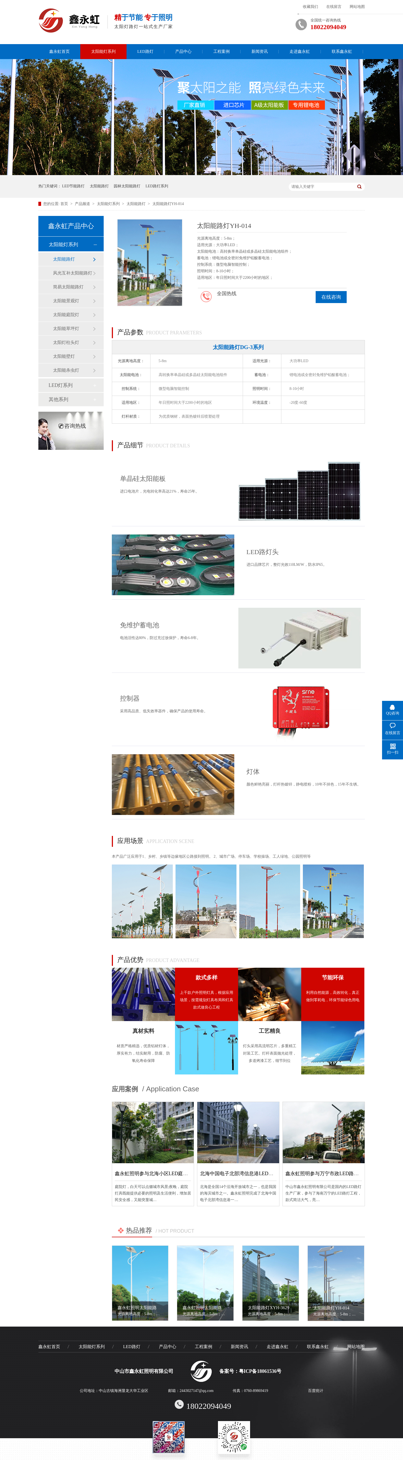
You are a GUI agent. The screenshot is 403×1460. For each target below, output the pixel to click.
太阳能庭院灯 (66, 314)
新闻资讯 (259, 51)
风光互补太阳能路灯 (72, 273)
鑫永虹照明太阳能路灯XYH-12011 (215, 1307)
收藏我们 (310, 7)
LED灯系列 (61, 385)
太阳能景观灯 (66, 300)
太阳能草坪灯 (66, 328)
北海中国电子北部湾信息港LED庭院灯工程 (246, 1173)
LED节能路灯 (73, 186)
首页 (64, 204)
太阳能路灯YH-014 (168, 204)
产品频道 (83, 204)
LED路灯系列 (157, 186)
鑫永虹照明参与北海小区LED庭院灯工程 (159, 1173)
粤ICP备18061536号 (260, 1371)
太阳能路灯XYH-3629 (268, 1307)
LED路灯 (145, 51)
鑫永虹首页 (59, 51)
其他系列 (58, 399)
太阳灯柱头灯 (66, 342)
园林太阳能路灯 (127, 186)
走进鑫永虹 (300, 51)
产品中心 (183, 51)
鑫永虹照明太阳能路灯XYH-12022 (150, 1307)
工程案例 (221, 51)
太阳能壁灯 (64, 356)
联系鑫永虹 (342, 51)
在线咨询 (331, 297)
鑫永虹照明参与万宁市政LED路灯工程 (326, 1173)
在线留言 (334, 7)
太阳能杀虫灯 (66, 370)
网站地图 (357, 7)
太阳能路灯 (99, 186)
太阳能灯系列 (103, 51)
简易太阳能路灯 (68, 287)
